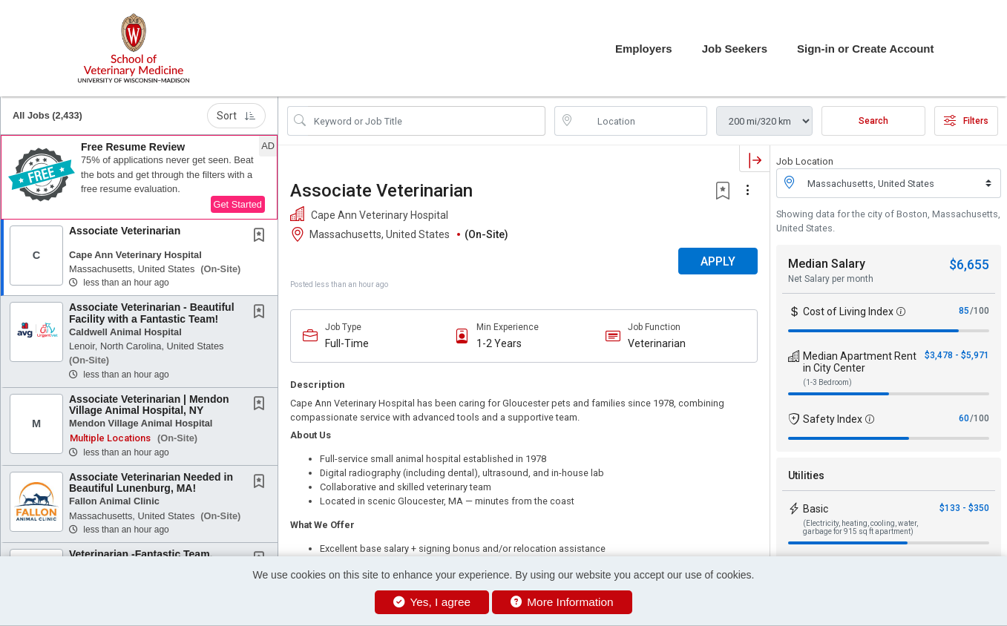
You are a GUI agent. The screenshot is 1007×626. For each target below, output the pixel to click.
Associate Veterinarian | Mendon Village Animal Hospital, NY (149, 404)
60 (964, 418)
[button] (139, 177)
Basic (815, 509)
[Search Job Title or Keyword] (426, 121)
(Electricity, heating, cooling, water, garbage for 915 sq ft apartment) (860, 527)
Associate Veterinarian (124, 231)
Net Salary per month (830, 279)
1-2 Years (499, 343)
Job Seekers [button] (734, 48)
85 (964, 311)
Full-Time (347, 343)
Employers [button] (643, 48)
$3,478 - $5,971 (957, 355)
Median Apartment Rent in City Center (859, 362)
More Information (562, 602)
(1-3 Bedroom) (827, 382)
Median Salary (826, 264)
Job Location (804, 161)
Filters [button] (966, 121)
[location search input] (641, 121)
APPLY (718, 261)
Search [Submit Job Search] (873, 121)
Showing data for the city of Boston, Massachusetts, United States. (888, 221)
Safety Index (832, 419)
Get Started (238, 204)
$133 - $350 (964, 508)
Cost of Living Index (848, 311)
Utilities (806, 475)
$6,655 (969, 264)
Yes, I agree (431, 602)
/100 (979, 311)
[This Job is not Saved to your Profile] (262, 236)
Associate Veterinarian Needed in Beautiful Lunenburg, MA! (151, 482)
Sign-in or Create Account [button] (865, 48)
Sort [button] (236, 116)
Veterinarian (657, 343)
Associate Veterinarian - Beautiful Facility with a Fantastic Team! (151, 312)
